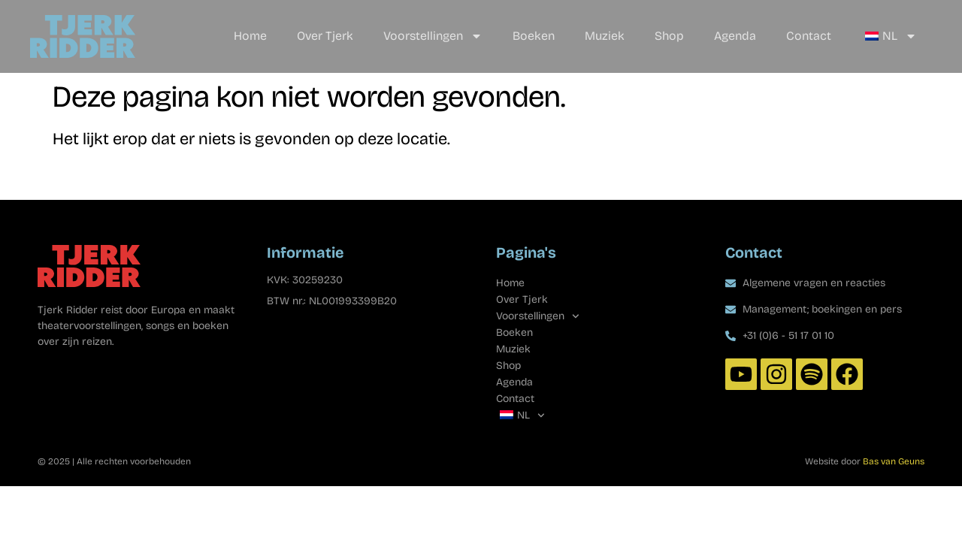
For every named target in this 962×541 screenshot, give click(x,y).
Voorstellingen (433, 36)
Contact (808, 36)
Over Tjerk (325, 36)
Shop (669, 36)
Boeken (534, 36)
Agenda (735, 36)
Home (250, 36)
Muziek (605, 36)
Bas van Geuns (893, 461)
